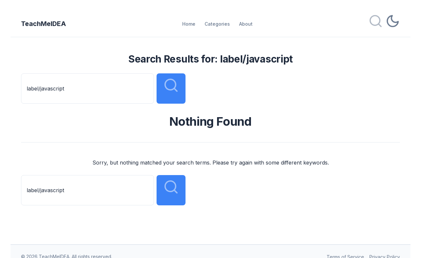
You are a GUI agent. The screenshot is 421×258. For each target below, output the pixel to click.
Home (188, 24)
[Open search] (375, 23)
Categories (217, 24)
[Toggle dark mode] (392, 23)
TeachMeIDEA (43, 24)
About (246, 24)
